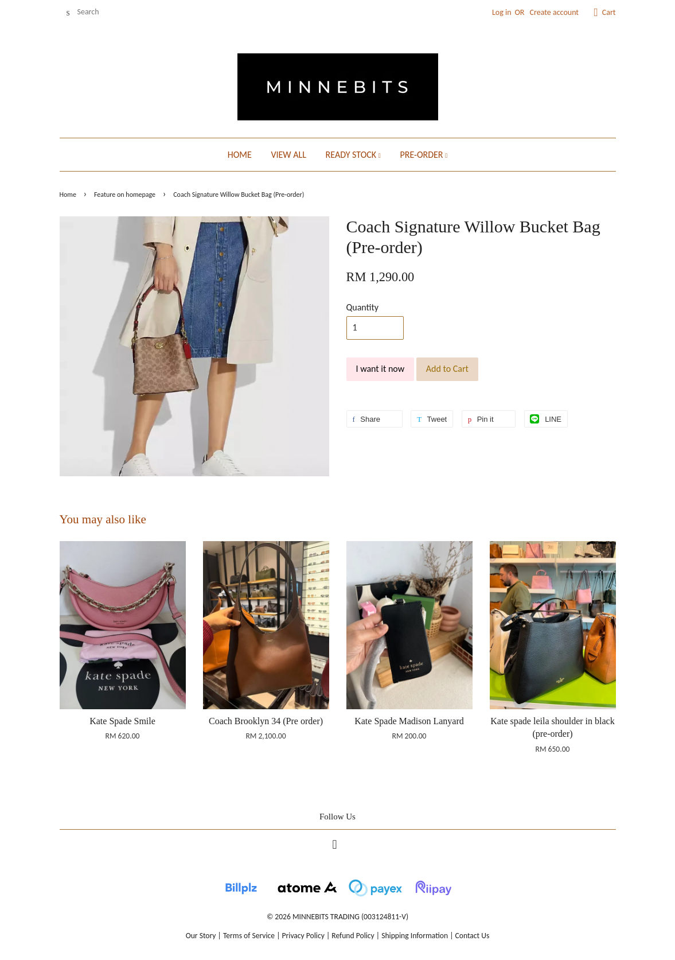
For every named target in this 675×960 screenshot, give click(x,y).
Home (68, 195)
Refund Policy (352, 935)
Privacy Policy (303, 935)
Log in (502, 12)
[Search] (94, 12)
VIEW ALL (288, 154)
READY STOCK (353, 154)
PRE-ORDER (423, 154)
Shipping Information (414, 935)
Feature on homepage (124, 195)
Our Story (201, 935)
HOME (240, 154)
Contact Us (472, 935)
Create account (554, 12)
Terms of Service (249, 935)
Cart (609, 12)
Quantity (362, 307)
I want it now (380, 368)
